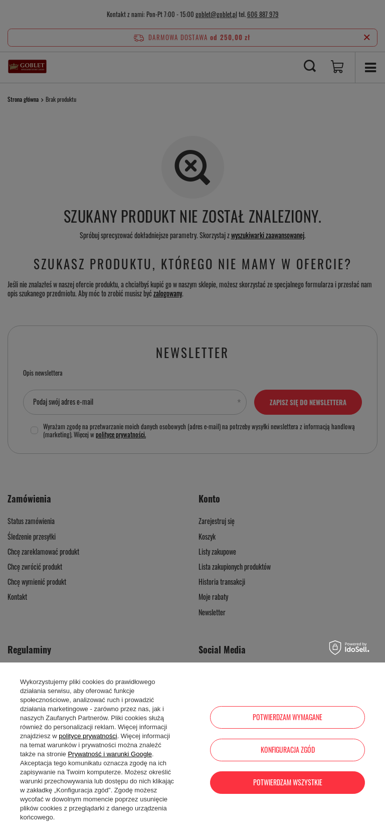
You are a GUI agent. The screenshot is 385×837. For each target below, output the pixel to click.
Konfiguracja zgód (288, 749)
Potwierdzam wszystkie (287, 782)
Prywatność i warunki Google (110, 754)
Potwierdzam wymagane (287, 717)
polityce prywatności (88, 736)
